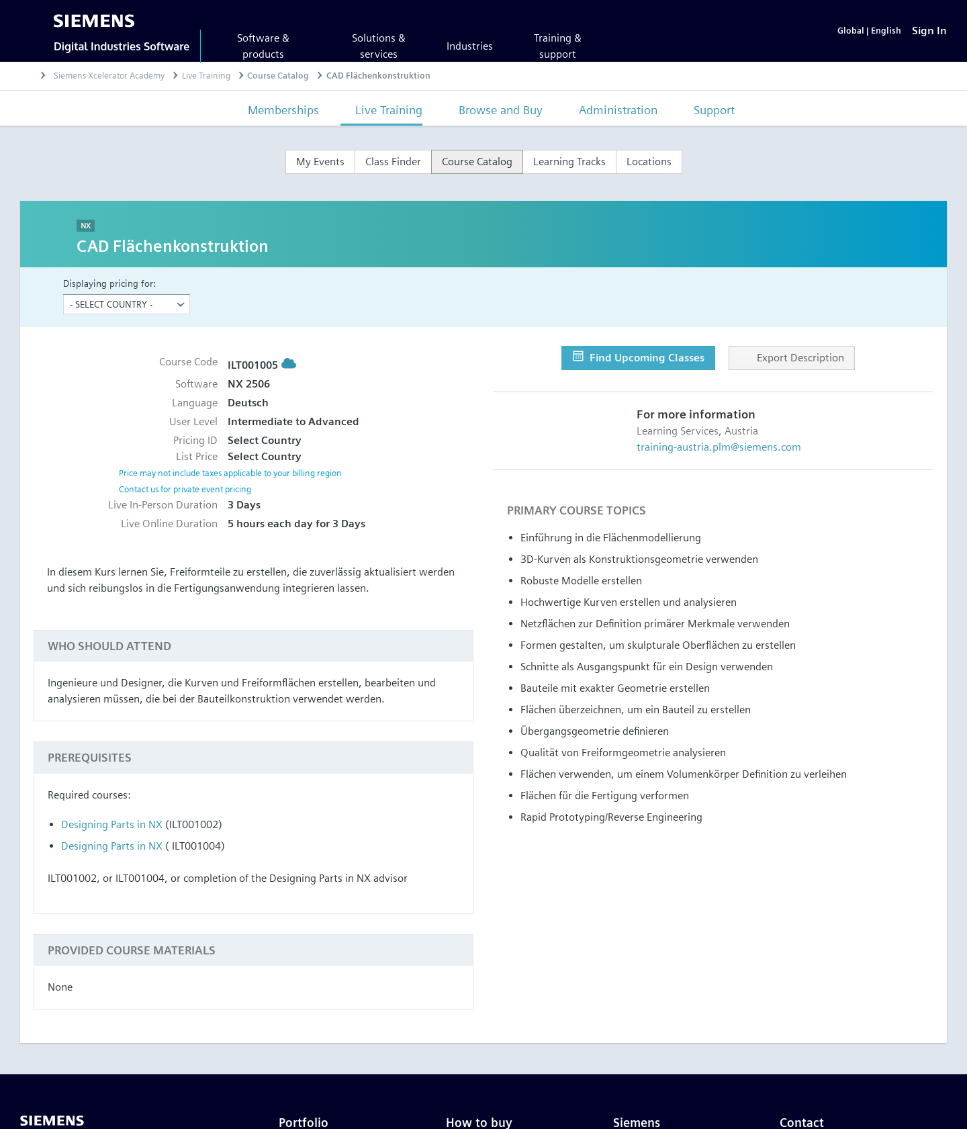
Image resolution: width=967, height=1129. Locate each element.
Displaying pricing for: (109, 283)
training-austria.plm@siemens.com (719, 447)
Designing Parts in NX (112, 824)
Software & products (263, 46)
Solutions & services (379, 46)
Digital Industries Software (121, 46)
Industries (470, 46)
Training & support (558, 46)
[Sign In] (929, 30)
